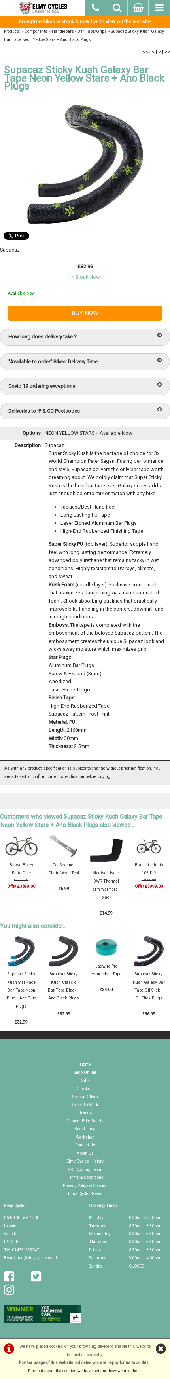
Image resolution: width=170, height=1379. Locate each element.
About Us (85, 1153)
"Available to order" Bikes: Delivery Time (85, 361)
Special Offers (85, 1096)
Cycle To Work (85, 1104)
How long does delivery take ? (85, 336)
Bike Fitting (85, 1128)
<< (145, 51)
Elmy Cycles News (85, 1193)
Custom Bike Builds (85, 1120)
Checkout (85, 1088)
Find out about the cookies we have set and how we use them (84, 1370)
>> (167, 51)
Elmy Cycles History (85, 1161)
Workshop (85, 1137)
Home (85, 1064)
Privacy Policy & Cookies (85, 1185)
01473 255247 (25, 1250)
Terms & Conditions (85, 1177)
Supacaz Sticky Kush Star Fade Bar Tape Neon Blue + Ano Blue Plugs (21, 990)
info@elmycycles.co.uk (37, 1258)
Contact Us (85, 1145)
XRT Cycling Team (85, 1169)
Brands (85, 1112)
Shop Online (85, 1072)
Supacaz (10, 250)
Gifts (85, 1080)
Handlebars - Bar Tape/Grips (79, 31)
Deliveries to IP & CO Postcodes (85, 410)
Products (12, 31)
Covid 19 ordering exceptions (85, 385)
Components (36, 31)
